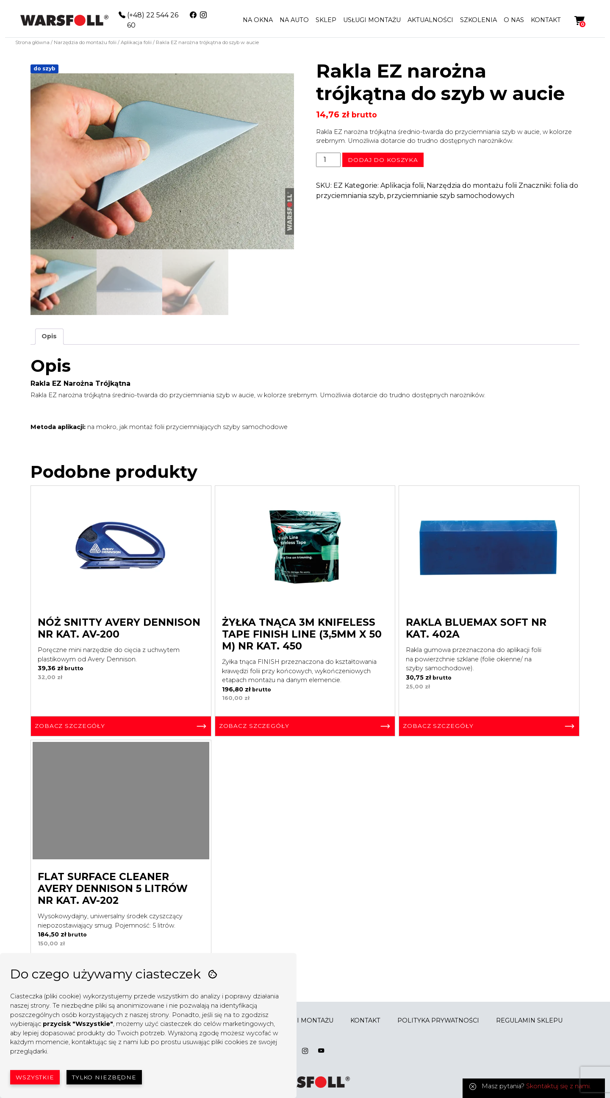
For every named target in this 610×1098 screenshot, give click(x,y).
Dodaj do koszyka (383, 159)
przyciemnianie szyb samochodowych (450, 196)
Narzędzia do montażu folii (85, 42)
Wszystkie (35, 1077)
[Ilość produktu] (328, 160)
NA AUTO (294, 20)
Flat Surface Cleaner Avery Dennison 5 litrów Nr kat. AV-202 (113, 888)
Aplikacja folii (136, 42)
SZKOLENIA (478, 20)
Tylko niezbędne (104, 1077)
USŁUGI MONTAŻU (372, 20)
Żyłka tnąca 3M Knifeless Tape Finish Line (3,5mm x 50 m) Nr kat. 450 (302, 634)
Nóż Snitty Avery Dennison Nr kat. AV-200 (119, 628)
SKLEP (326, 20)
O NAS (514, 20)
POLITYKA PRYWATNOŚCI (438, 1020)
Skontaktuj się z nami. (558, 1086)
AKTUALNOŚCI (430, 20)
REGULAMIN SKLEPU (529, 1020)
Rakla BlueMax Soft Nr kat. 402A (476, 628)
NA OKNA (258, 20)
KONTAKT (546, 20)
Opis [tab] (49, 336)
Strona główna (32, 42)
